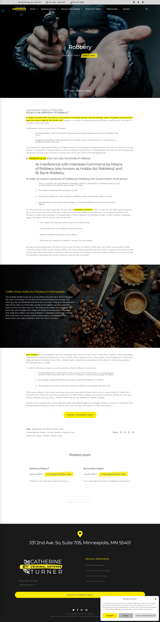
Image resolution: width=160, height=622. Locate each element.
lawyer (39, 436)
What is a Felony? (39, 468)
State (92, 55)
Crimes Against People (35, 432)
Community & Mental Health (98, 571)
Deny (126, 616)
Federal (86, 55)
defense (57, 432)
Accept (110, 616)
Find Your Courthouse (95, 581)
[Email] (133, 432)
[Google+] (82, 610)
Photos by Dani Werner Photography (80, 614)
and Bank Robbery (50, 429)
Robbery (46, 436)
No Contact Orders (93, 468)
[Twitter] (125, 432)
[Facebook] (121, 432)
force (72, 432)
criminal (49, 432)
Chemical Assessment (95, 565)
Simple (54, 436)
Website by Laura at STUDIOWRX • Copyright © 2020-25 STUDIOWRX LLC (80, 616)
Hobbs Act (30, 436)
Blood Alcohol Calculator (96, 576)
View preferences (145, 616)
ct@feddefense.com (27, 585)
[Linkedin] (129, 432)
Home (71, 91)
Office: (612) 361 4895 (28, 581)
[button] (155, 599)
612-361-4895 (77, 2)
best (61, 429)
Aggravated (37, 429)
